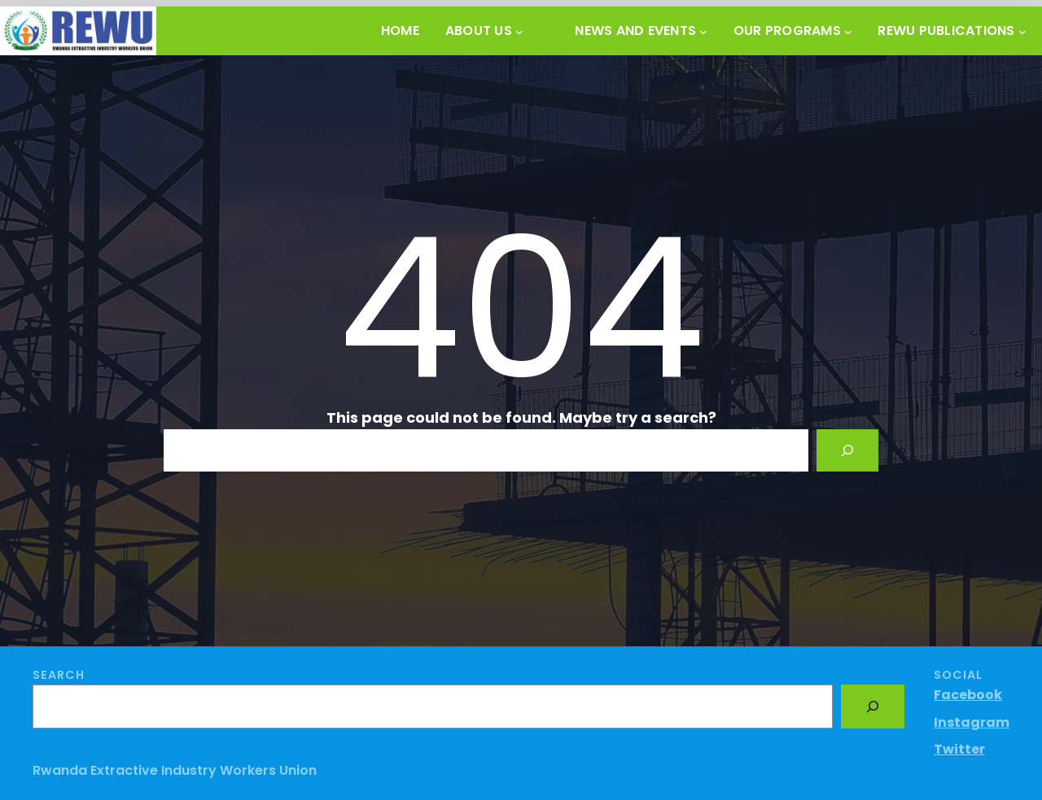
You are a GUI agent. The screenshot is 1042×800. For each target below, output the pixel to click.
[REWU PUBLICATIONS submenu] (1022, 31)
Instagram (971, 722)
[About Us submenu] (519, 31)
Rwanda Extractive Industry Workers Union (175, 770)
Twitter (959, 749)
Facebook (968, 694)
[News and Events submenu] (703, 31)
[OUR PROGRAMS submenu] (848, 31)
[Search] (847, 450)
